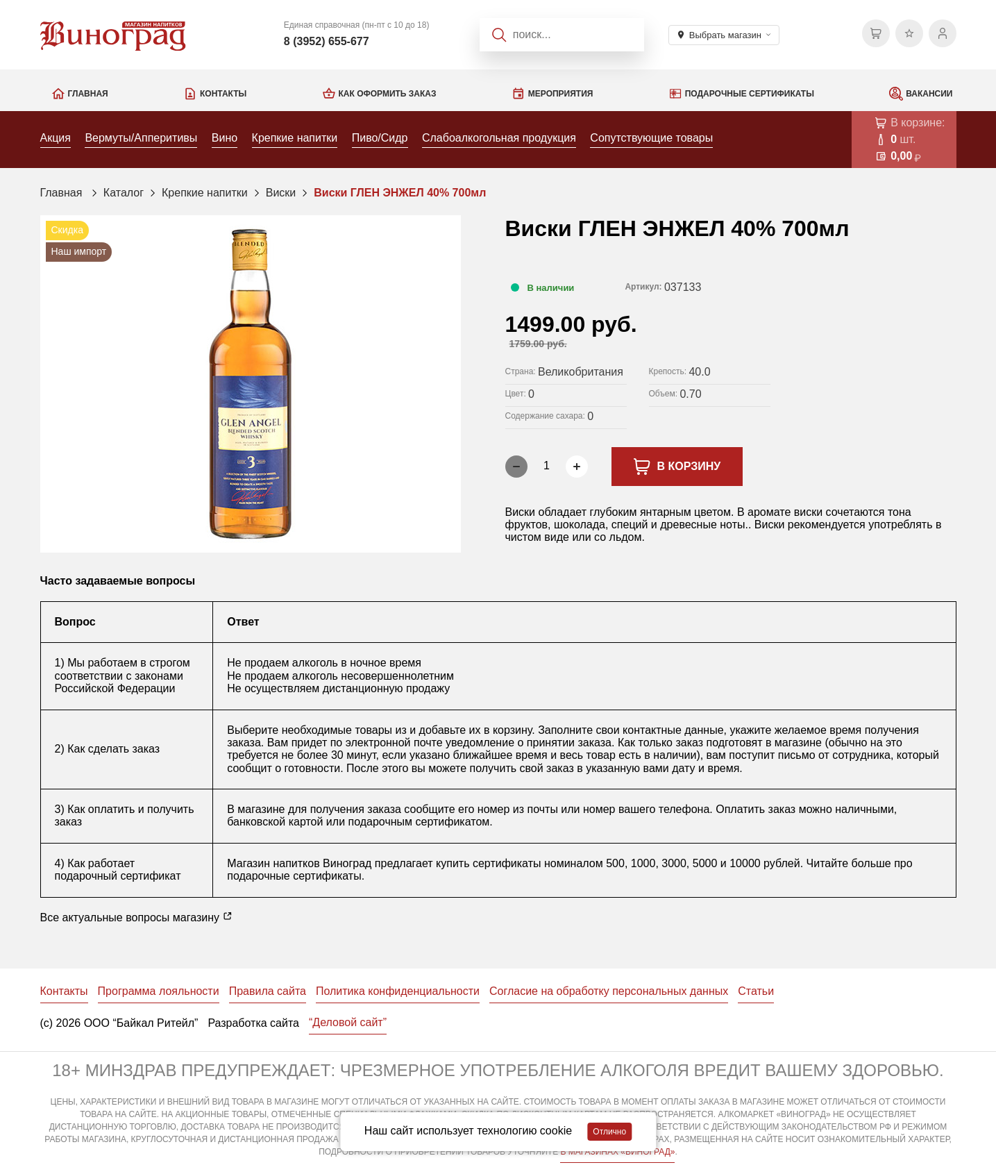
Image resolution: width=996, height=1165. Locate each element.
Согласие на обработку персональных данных (608, 991)
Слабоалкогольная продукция (499, 138)
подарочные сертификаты (294, 876)
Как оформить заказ (388, 94)
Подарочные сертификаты (749, 94)
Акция (55, 138)
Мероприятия (560, 94)
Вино (224, 138)
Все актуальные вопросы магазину (136, 917)
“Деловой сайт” (348, 1022)
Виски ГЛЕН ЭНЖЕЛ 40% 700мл (400, 193)
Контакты (223, 94)
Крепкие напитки (295, 138)
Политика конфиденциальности (398, 991)
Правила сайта (267, 991)
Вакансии (929, 94)
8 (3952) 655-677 (326, 41)
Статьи (756, 991)
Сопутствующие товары (651, 138)
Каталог (123, 193)
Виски (281, 193)
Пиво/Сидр (380, 138)
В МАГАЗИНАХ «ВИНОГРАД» (617, 1152)
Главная (88, 94)
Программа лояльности (158, 991)
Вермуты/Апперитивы (141, 138)
